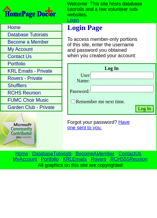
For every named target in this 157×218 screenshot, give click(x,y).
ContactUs (129, 153)
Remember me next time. (100, 101)
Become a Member (28, 42)
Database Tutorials (28, 34)
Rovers (98, 159)
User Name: (83, 78)
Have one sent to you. (98, 125)
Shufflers (17, 85)
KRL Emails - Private (30, 71)
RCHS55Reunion (129, 159)
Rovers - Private (25, 78)
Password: (80, 91)
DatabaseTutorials (51, 153)
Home (14, 27)
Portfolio (17, 63)
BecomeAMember (95, 153)
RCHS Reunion (24, 92)
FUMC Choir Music (28, 100)
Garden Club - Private (31, 107)
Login (73, 20)
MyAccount (25, 159)
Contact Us (20, 56)
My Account (20, 49)
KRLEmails (75, 159)
